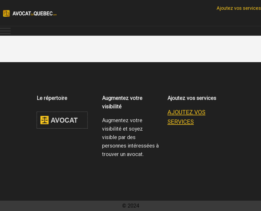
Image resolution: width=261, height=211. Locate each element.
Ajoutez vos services (239, 8)
